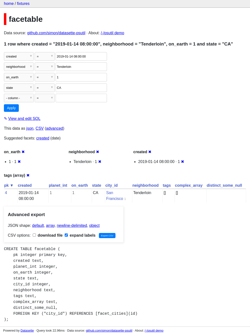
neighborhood (145, 185)
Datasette (27, 330)
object (94, 225)
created (42, 138)
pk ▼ (9, 185)
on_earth (79, 185)
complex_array (189, 185)
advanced (54, 128)
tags (167, 185)
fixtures (23, 3)
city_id (111, 185)
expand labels (80, 235)
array (50, 225)
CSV (40, 128)
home (9, 3)
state (96, 185)
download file (48, 235)
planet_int (58, 185)
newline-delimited (72, 225)
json (29, 128)
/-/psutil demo (112, 33)
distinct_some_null (224, 185)
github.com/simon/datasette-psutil (56, 33)
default (38, 225)
